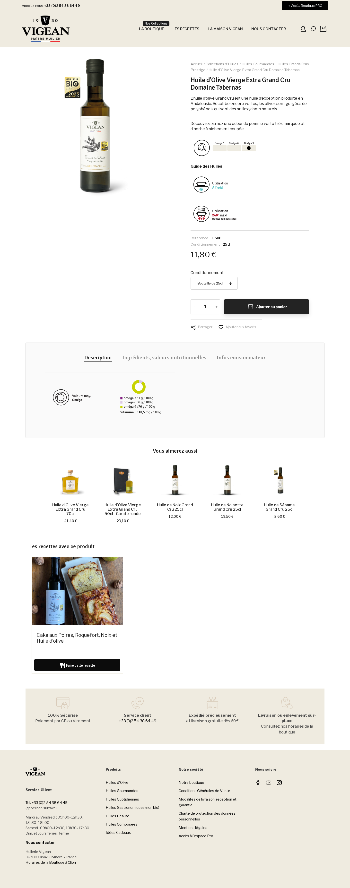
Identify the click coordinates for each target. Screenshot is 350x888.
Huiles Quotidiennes (122, 799)
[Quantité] (205, 307)
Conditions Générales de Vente (204, 791)
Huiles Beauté (117, 816)
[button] (305, 5)
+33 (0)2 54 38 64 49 (137, 721)
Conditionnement (205, 244)
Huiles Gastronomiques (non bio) (132, 807)
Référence (199, 238)
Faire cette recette (77, 666)
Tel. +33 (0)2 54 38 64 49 (47, 803)
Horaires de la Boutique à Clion (51, 862)
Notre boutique (191, 782)
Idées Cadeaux (118, 832)
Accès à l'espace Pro (196, 836)
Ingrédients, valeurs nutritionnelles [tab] (164, 357)
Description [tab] (98, 357)
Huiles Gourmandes (122, 791)
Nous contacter (40, 842)
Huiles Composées (121, 824)
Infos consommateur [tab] (241, 357)
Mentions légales (193, 828)
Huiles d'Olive (117, 782)
